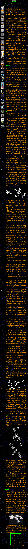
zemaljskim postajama (12, 403)
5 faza (12, 377)
